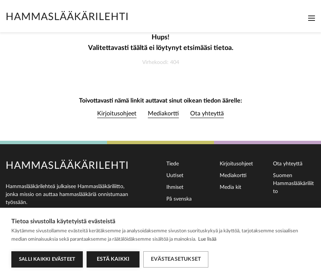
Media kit (230, 187)
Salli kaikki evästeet (47, 259)
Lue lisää (207, 239)
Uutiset (174, 175)
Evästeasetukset (176, 259)
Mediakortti (163, 113)
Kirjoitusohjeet (116, 113)
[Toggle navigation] (311, 18)
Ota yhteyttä (207, 113)
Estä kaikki (113, 259)
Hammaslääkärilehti (67, 17)
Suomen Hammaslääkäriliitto (293, 183)
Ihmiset (174, 187)
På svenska (179, 199)
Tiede (172, 164)
